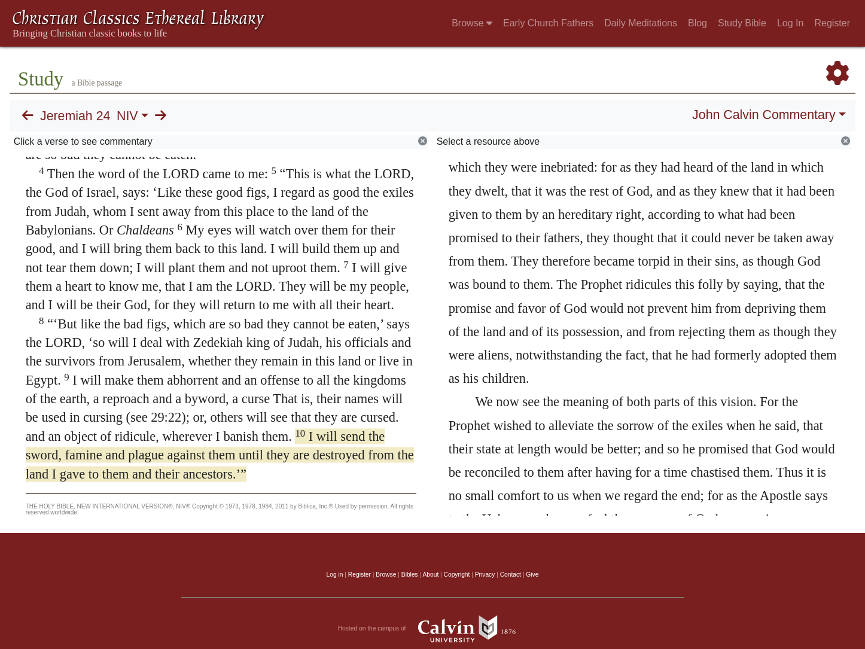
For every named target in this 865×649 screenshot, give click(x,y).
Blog (697, 23)
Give (532, 574)
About (430, 574)
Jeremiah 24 (75, 116)
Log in (335, 574)
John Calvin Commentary (763, 115)
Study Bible (742, 23)
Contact (510, 574)
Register (832, 23)
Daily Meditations (640, 23)
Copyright (457, 574)
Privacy (485, 574)
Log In (790, 23)
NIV (127, 116)
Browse (472, 23)
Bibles (409, 574)
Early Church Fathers (548, 23)
